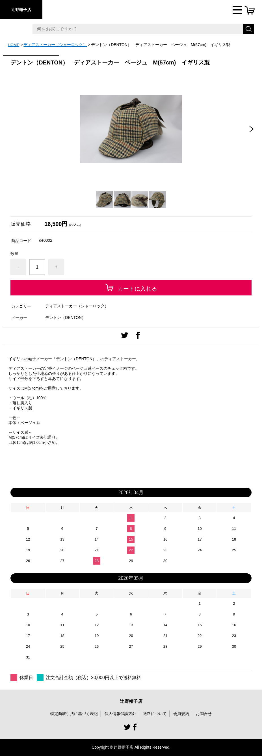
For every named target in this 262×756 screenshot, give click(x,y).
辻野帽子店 (21, 9)
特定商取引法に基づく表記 (74, 713)
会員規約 (181, 713)
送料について (155, 713)
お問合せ (204, 713)
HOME (14, 44)
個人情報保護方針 (120, 713)
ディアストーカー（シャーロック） (55, 44)
